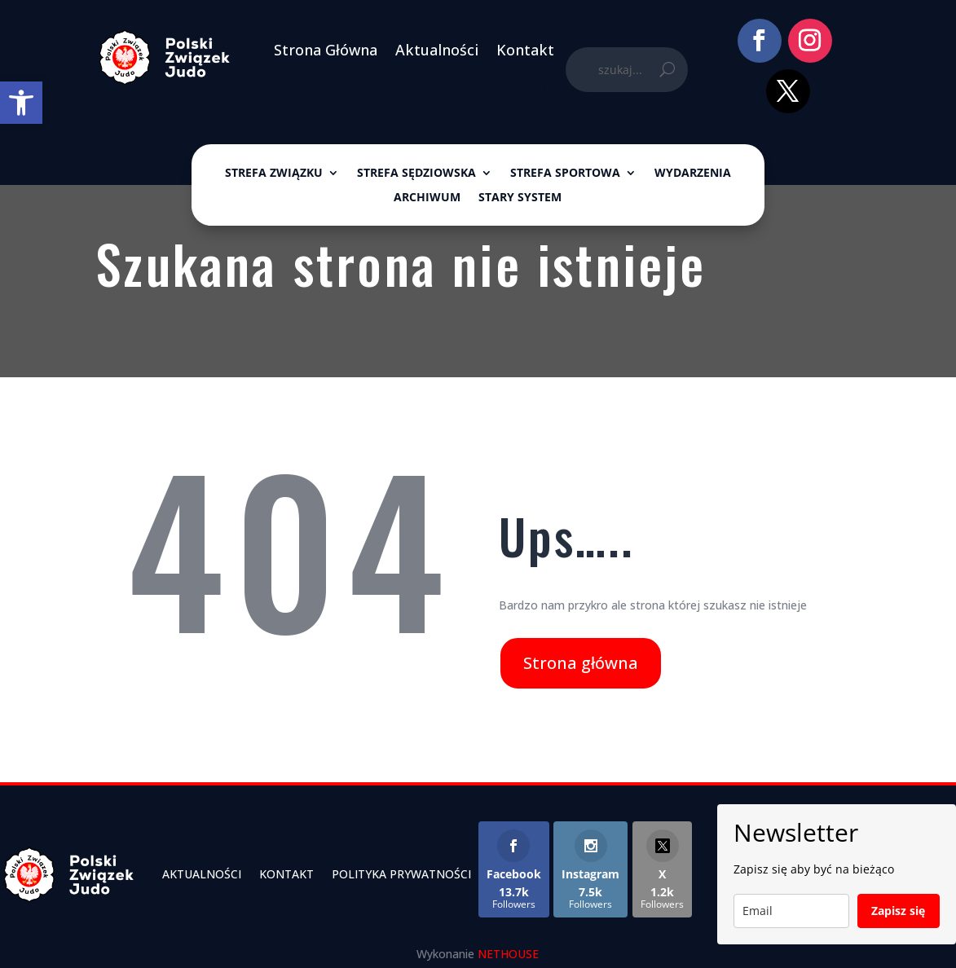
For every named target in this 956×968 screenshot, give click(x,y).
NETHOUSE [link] (508, 953)
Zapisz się (898, 910)
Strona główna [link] (580, 663)
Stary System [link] (520, 198)
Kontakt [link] (525, 49)
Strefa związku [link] (274, 173)
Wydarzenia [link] (692, 173)
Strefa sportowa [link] (565, 173)
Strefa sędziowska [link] (416, 173)
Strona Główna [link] (325, 49)
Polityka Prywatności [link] (401, 874)
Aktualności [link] (436, 49)
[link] (21, 102)
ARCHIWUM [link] (427, 198)
